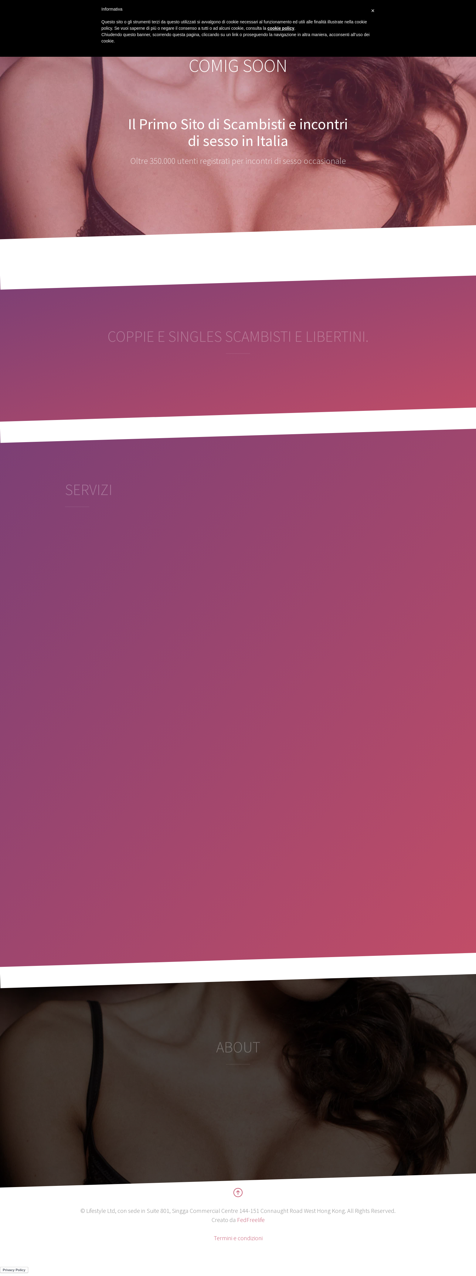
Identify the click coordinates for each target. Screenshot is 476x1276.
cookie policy (280, 28)
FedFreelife (251, 1220)
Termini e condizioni (238, 1238)
